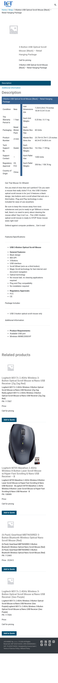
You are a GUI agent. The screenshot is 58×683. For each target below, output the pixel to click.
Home (4, 10)
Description (6, 83)
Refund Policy (25, 648)
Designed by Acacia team (27, 646)
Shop (11, 10)
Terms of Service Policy (11, 648)
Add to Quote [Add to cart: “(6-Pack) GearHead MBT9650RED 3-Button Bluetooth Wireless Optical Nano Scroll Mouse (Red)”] (9, 569)
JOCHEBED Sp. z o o (11, 641)
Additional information (11, 88)
